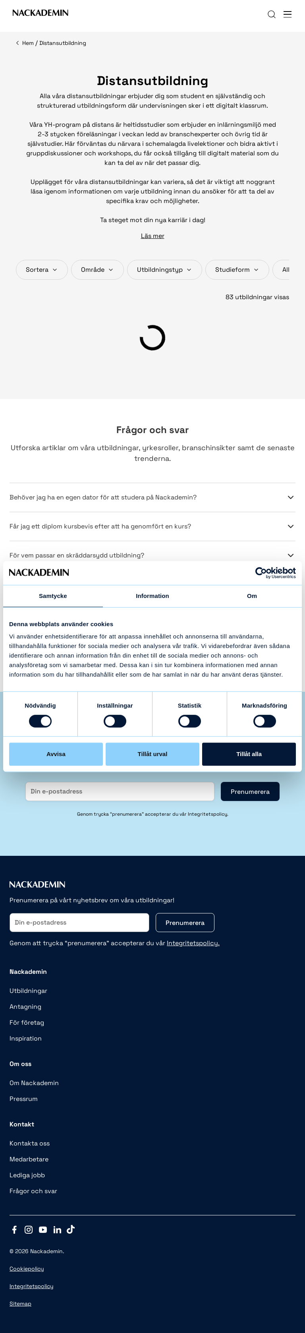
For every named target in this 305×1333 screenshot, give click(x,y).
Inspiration (26, 1038)
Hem (28, 42)
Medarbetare (29, 1159)
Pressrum (24, 1099)
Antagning (25, 1006)
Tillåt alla (249, 754)
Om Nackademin (34, 1083)
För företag (27, 1022)
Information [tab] (152, 595)
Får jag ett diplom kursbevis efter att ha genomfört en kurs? (152, 526)
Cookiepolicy (27, 1268)
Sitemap (20, 1303)
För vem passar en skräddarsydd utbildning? (152, 555)
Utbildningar (28, 991)
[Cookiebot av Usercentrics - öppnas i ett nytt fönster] (261, 573)
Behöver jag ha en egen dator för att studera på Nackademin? (152, 497)
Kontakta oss (30, 1143)
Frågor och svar (33, 1191)
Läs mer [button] (152, 236)
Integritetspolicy (32, 1286)
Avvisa (56, 754)
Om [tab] (252, 595)
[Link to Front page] (40, 14)
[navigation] (271, 14)
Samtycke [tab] (53, 595)
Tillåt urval (153, 754)
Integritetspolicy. (193, 943)
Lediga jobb (27, 1175)
